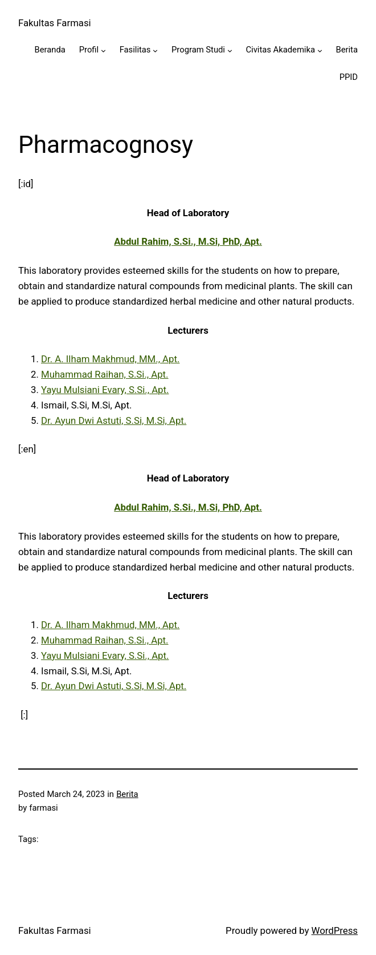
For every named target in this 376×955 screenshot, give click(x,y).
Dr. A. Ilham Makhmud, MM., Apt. (110, 359)
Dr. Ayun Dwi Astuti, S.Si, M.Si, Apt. (113, 420)
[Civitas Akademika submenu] (319, 50)
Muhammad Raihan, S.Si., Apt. (105, 374)
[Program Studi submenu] (229, 50)
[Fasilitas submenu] (155, 50)
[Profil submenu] (103, 50)
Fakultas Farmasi (54, 23)
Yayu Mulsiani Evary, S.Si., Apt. (105, 389)
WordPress (335, 930)
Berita (127, 794)
